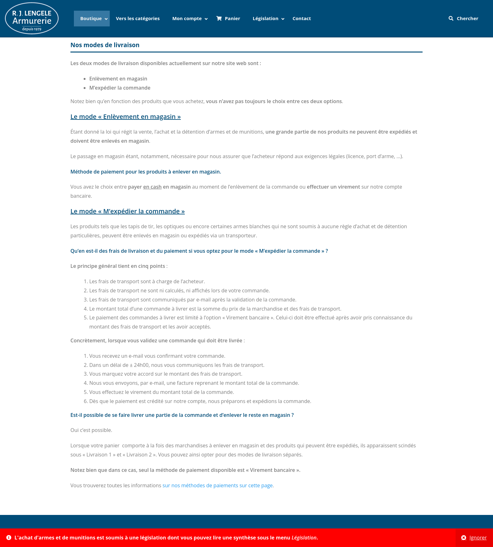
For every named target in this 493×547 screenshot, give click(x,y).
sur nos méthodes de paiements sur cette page (218, 485)
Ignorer (478, 537)
